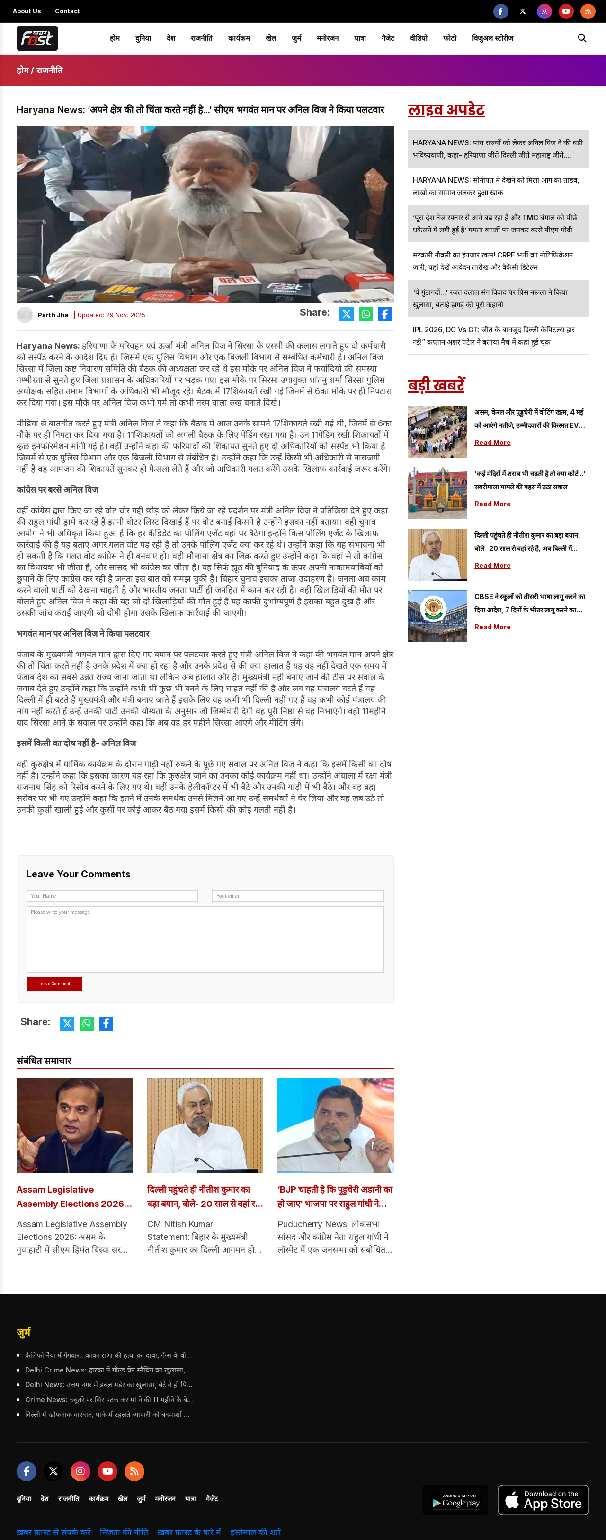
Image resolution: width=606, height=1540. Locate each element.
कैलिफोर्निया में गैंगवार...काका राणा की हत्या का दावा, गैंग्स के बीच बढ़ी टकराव (108, 1356)
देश (171, 38)
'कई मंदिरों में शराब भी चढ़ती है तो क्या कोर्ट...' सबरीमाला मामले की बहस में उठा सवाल (530, 480)
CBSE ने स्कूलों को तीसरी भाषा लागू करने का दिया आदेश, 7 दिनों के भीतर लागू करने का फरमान (529, 605)
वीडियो (419, 38)
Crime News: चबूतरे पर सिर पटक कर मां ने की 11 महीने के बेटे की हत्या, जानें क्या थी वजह (108, 1400)
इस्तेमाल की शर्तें (255, 1534)
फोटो (449, 38)
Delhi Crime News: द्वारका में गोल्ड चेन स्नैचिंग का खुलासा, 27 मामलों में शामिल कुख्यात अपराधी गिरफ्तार (108, 1371)
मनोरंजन (328, 38)
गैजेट (388, 38)
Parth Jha (53, 315)
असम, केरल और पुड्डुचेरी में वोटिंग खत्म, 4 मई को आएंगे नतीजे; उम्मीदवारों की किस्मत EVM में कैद (529, 420)
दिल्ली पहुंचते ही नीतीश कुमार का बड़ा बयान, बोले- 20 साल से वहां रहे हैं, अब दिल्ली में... (204, 1198)
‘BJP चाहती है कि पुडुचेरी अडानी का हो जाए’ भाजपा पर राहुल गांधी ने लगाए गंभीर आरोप (334, 1198)
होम (115, 38)
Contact (67, 11)
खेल (271, 38)
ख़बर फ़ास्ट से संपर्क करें (53, 1534)
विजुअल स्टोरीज (492, 38)
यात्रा (360, 38)
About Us (27, 11)
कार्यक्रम (239, 38)
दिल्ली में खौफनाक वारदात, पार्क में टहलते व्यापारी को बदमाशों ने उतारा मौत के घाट (108, 1415)
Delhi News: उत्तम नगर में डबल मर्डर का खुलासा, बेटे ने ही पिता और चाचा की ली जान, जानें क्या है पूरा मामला (108, 1385)
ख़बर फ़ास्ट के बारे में (189, 1534)
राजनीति (202, 38)
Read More (492, 442)
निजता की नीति (124, 1534)
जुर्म (296, 38)
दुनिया (143, 38)
